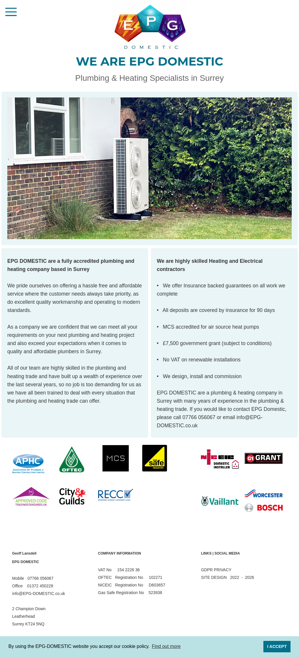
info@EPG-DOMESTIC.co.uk (38, 593)
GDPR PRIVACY (216, 569)
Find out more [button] (166, 646)
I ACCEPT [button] (277, 646)
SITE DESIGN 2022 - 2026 (227, 577)
